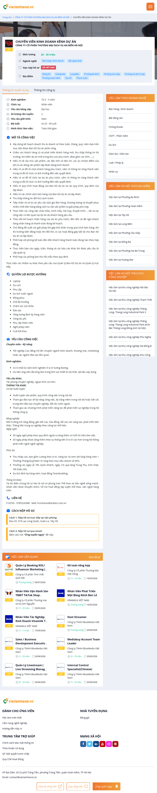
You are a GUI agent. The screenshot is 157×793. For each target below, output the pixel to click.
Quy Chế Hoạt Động (13, 759)
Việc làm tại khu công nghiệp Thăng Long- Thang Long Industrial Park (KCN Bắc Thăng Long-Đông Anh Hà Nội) (129, 325)
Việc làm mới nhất (12, 717)
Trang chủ (7, 17)
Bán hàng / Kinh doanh (53, 60)
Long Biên (74, 74)
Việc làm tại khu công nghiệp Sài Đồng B (130, 345)
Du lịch (112, 144)
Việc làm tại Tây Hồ (119, 215)
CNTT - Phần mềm (118, 135)
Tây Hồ (68, 78)
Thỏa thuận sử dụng (13, 748)
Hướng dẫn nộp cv (12, 728)
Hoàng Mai (60, 74)
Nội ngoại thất (74, 60)
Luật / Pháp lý (116, 162)
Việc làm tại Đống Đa (120, 241)
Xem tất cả (94, 556)
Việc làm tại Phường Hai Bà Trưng (127, 250)
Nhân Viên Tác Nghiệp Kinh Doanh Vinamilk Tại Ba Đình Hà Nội (32, 621)
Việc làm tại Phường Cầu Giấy (124, 232)
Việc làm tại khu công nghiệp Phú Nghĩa (130, 337)
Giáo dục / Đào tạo (119, 153)
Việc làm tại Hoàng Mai (121, 259)
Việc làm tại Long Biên (120, 223)
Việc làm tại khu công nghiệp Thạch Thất (130, 299)
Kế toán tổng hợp (78, 565)
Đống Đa (46, 74)
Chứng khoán (116, 126)
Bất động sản (116, 118)
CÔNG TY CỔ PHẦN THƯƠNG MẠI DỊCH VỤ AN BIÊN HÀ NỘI (42, 17)
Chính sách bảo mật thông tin (18, 742)
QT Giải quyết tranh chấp (15, 753)
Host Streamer (77, 617)
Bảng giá (84, 717)
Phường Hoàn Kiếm (51, 78)
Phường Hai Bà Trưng (134, 74)
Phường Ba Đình (91, 74)
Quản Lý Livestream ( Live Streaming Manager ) (32, 669)
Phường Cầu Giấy (112, 74)
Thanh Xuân (81, 78)
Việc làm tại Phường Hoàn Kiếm (125, 206)
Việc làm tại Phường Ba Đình (124, 197)
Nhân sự (113, 171)
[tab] (15, 90)
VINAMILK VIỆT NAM (78, 600)
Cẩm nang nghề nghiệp (14, 723)
